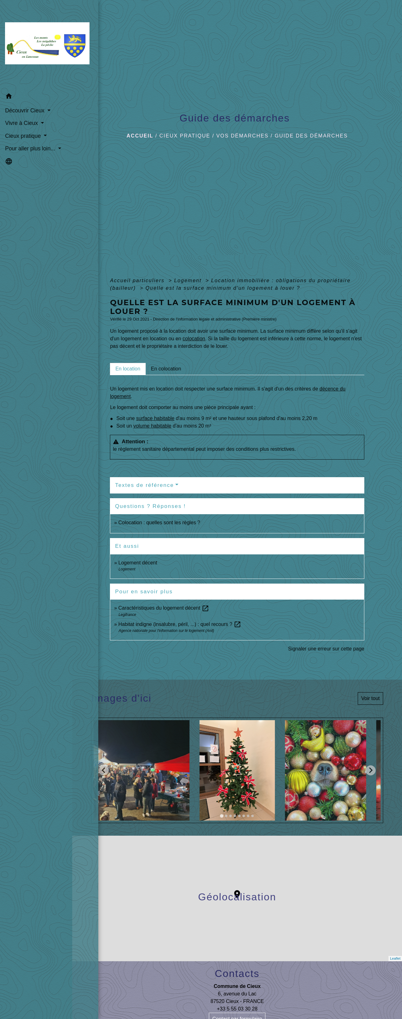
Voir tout (370, 698)
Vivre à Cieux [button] (22, 110)
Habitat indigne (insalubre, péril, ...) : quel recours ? (179, 624)
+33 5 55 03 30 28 (237, 1008)
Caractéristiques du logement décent (163, 608)
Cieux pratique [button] (23, 123)
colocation (193, 338)
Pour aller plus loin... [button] (30, 136)
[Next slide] (371, 770)
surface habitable (155, 418)
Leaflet (395, 958)
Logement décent (137, 562)
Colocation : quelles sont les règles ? (159, 522)
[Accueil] (36, 38)
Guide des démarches (311, 135)
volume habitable (152, 426)
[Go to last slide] (104, 770)
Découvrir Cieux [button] (25, 97)
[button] (36, 84)
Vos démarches (242, 135)
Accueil (140, 135)
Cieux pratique (185, 135)
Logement (189, 280)
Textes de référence (144, 485)
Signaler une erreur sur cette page (326, 648)
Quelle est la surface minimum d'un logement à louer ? (222, 288)
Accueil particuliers (138, 280)
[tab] (127, 369)
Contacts (237, 973)
